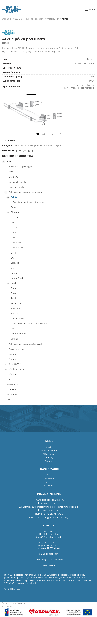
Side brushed (17, 318)
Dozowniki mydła (17, 182)
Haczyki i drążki (16, 187)
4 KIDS (12, 379)
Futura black (17, 242)
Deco (13, 222)
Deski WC (13, 177)
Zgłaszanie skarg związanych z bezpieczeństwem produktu (48, 507)
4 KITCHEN (11, 394)
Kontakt (48, 461)
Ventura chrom (18, 333)
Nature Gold (17, 278)
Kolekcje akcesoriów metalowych (42, 19)
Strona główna (9, 19)
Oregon (14, 293)
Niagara (12, 354)
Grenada (15, 263)
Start (48, 447)
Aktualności (48, 454)
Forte (13, 237)
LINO (8, 399)
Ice (12, 268)
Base (11, 171)
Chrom (90, 59)
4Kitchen (48, 486)
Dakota (14, 217)
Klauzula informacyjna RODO (48, 514)
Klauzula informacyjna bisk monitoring (48, 517)
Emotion (15, 227)
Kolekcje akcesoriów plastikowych (25, 344)
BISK (21, 19)
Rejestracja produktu (48, 503)
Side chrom (16, 313)
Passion (14, 298)
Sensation (15, 308)
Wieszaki (13, 374)
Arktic (65, 19)
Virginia (14, 339)
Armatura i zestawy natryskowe (28, 202)
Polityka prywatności (48, 510)
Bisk (48, 475)
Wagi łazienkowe (17, 369)
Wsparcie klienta (48, 450)
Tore (13, 328)
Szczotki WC (15, 364)
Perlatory (13, 359)
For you (14, 232)
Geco (13, 253)
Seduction (16, 303)
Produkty (48, 457)
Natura (14, 273)
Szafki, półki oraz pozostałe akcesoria (29, 323)
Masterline (48, 479)
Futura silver (17, 247)
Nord (13, 283)
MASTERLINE (12, 384)
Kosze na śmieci (16, 349)
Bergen (14, 207)
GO (12, 258)
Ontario (14, 288)
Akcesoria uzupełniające (20, 166)
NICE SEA (11, 389)
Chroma (15, 212)
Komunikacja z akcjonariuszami (48, 500)
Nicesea (48, 482)
